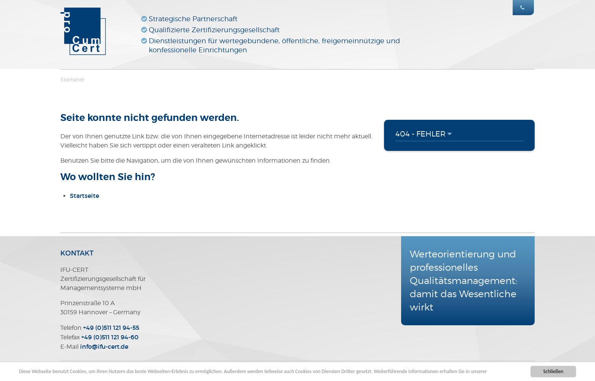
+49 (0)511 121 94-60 (110, 337)
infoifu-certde (104, 346)
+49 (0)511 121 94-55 (111, 327)
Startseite (72, 79)
